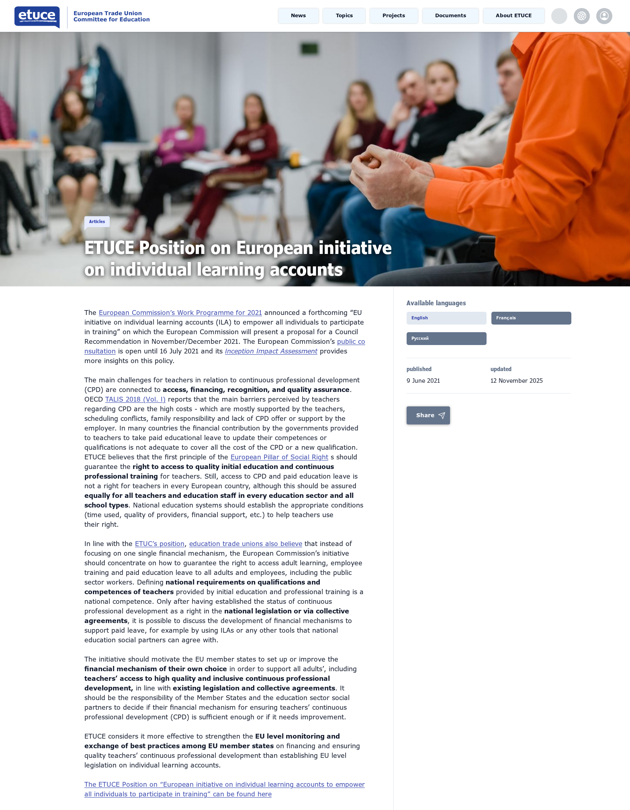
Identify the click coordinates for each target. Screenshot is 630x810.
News (298, 16)
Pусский (428, 343)
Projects (395, 16)
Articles (108, 212)
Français (514, 320)
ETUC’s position (159, 532)
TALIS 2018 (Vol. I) (135, 387)
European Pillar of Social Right (280, 445)
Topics (345, 16)
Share (425, 420)
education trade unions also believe (246, 532)
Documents (451, 16)
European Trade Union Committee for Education (118, 16)
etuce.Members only (604, 16)
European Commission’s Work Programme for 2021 (181, 300)
